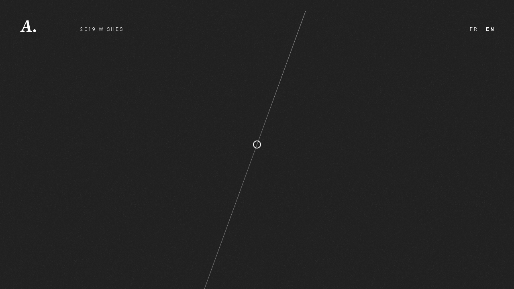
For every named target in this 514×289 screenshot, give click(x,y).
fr (474, 29)
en (490, 29)
